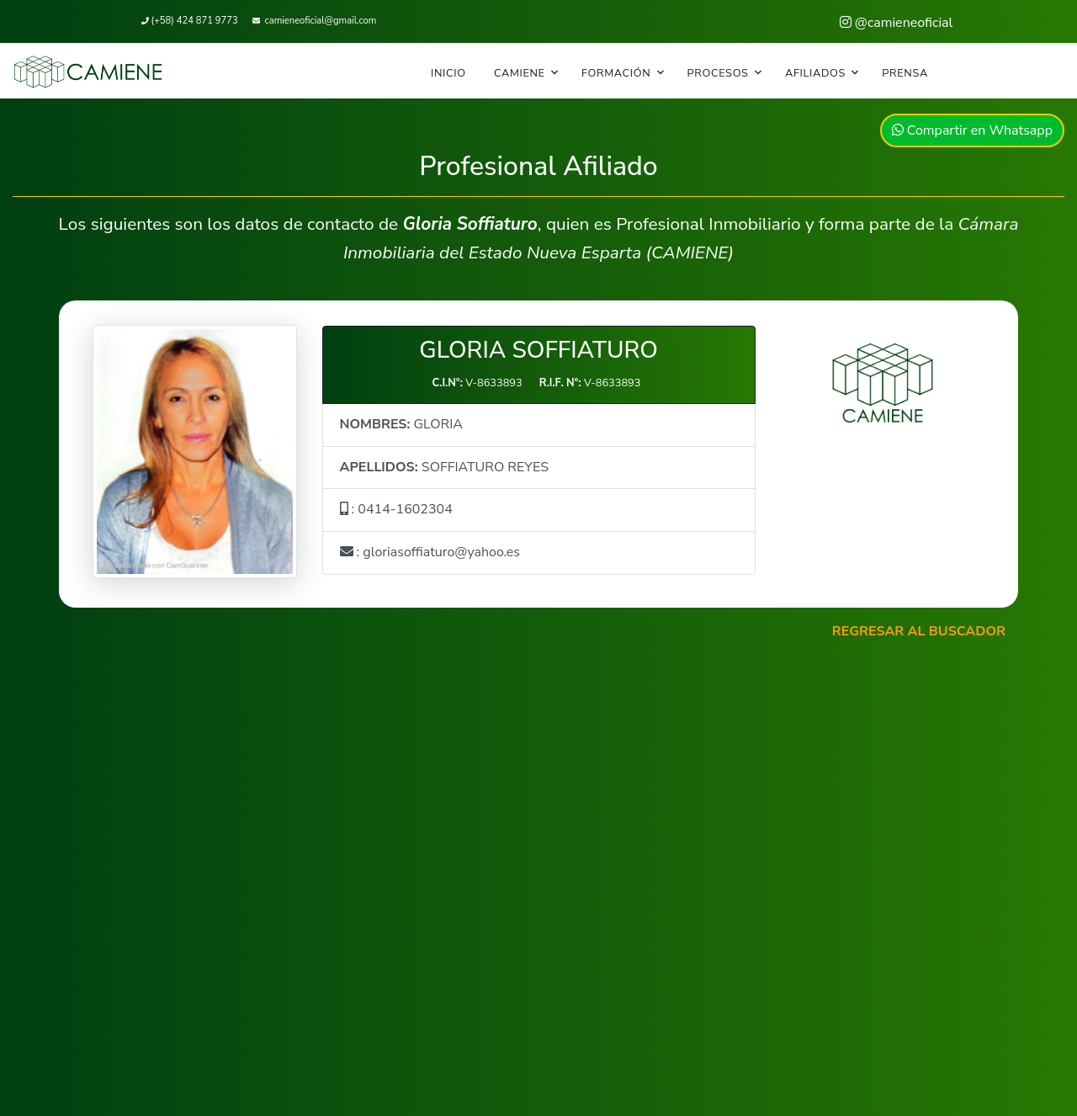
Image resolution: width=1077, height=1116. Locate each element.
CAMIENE (519, 73)
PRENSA (905, 73)
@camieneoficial (896, 22)
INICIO (448, 73)
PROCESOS (718, 73)
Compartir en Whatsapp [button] (972, 130)
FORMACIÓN (615, 73)
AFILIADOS (815, 73)
